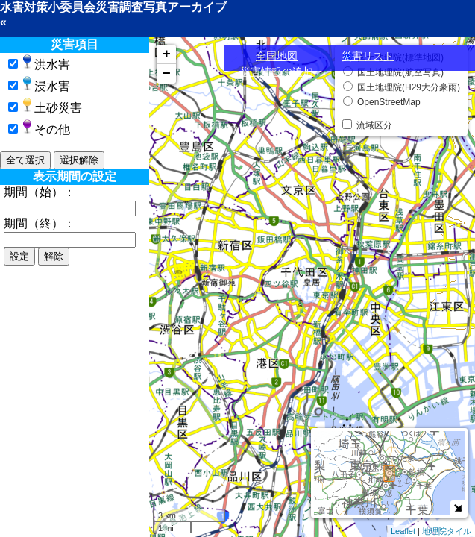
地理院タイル (446, 531)
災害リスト (368, 56)
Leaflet (403, 531)
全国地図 (277, 56)
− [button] (167, 74)
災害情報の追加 (276, 72)
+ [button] (167, 54)
